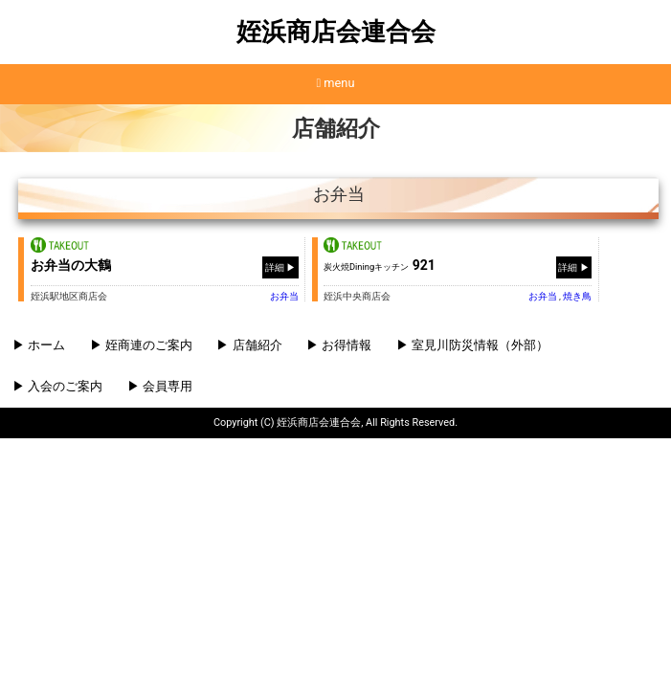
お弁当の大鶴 (71, 265)
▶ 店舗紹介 (248, 345)
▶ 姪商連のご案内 (141, 345)
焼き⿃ (577, 296)
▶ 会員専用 (159, 386)
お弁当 (284, 296)
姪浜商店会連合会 (336, 31)
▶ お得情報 (338, 345)
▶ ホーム (38, 345)
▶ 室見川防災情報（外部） (472, 345)
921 (380, 265)
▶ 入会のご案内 (57, 386)
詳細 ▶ (281, 266)
